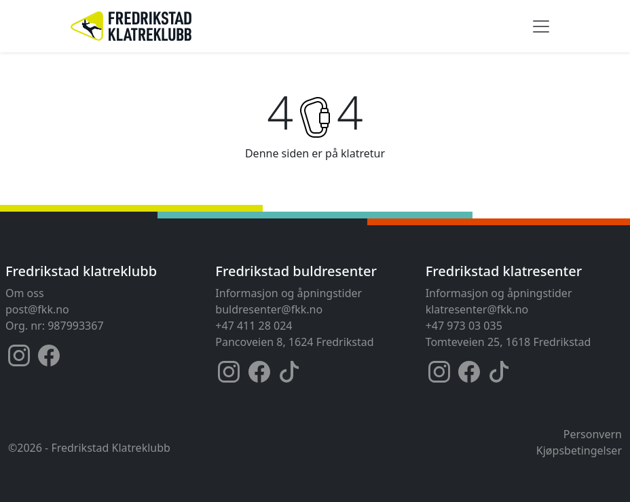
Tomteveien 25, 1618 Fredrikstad (508, 341)
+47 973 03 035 (464, 325)
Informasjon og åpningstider (288, 293)
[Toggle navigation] (541, 26)
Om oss (24, 293)
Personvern (592, 434)
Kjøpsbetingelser (579, 450)
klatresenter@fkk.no (477, 309)
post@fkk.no (37, 309)
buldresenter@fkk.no (268, 309)
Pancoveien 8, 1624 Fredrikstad (294, 341)
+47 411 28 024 (253, 325)
